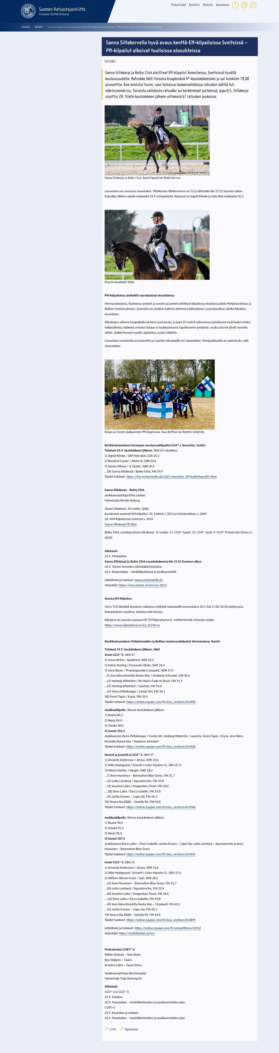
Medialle (208, 5)
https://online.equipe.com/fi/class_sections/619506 (161, 807)
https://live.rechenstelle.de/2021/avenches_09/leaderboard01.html (172, 476)
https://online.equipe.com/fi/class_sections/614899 (161, 920)
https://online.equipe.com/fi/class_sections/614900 (161, 702)
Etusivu (25, 27)
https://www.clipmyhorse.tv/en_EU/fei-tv (132, 625)
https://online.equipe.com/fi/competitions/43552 (168, 928)
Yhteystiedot (178, 5)
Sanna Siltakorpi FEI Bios (121, 524)
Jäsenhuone (222, 5)
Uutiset (39, 27)
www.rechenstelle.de (149, 580)
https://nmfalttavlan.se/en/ (137, 933)
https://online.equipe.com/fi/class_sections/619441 (161, 854)
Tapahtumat (129, 1029)
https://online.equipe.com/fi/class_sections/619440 (161, 746)
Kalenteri (194, 5)
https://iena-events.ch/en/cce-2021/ (143, 585)
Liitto (110, 1029)
